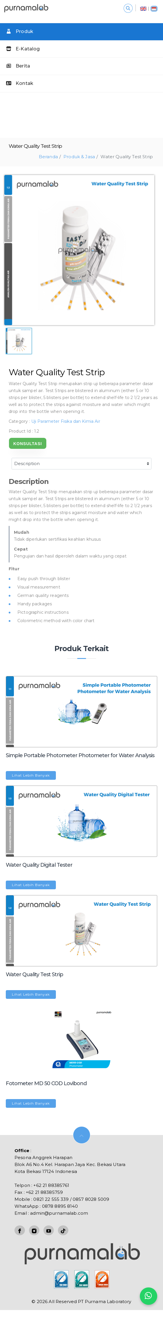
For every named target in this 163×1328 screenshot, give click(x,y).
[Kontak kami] (148, 1296)
